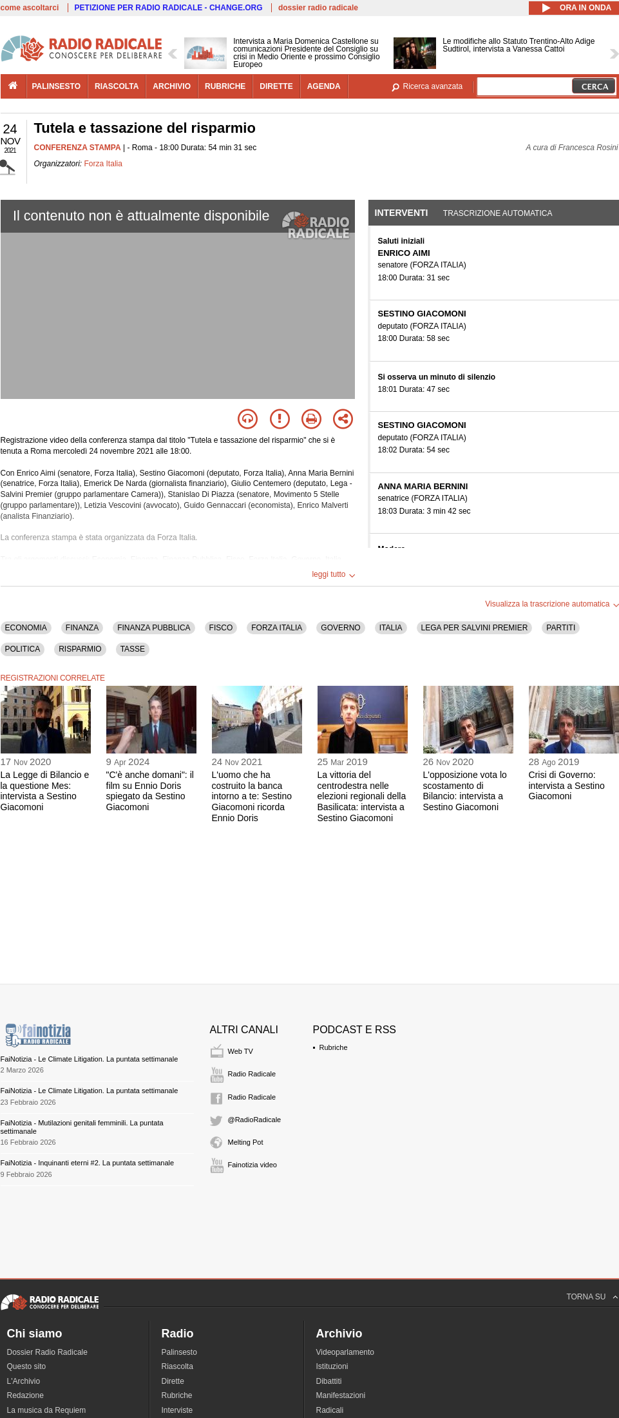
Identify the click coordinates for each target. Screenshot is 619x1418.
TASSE (132, 649)
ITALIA (391, 627)
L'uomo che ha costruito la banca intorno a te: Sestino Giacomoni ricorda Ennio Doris (252, 796)
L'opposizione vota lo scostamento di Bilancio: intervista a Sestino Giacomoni (465, 791)
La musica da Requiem (46, 1410)
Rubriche (333, 1047)
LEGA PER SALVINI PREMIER (474, 627)
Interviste (177, 1410)
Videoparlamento (345, 1352)
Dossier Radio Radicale (47, 1352)
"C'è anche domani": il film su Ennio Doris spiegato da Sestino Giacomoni (150, 791)
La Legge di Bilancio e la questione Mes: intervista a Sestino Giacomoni (45, 791)
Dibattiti (329, 1381)
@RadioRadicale (254, 1119)
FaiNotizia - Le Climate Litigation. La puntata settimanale (89, 1059)
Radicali (330, 1410)
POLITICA (23, 649)
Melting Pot (245, 1142)
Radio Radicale (252, 1074)
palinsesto (56, 86)
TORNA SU (585, 1296)
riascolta (116, 86)
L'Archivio (24, 1381)
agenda (324, 86)
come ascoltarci (30, 7)
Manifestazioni (341, 1395)
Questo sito (26, 1366)
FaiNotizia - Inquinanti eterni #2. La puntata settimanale (88, 1163)
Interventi (401, 213)
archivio (172, 86)
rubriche (225, 86)
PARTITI (560, 627)
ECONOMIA (26, 627)
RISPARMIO (80, 649)
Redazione (25, 1395)
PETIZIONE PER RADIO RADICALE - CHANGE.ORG (169, 7)
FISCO (221, 627)
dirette (276, 86)
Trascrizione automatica (498, 213)
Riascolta (177, 1366)
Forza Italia (103, 163)
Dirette (173, 1381)
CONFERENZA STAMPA (77, 147)
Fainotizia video (252, 1165)
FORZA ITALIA (276, 627)
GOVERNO (340, 627)
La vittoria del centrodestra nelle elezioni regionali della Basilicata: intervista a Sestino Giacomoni (362, 796)
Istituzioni (332, 1366)
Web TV (240, 1051)
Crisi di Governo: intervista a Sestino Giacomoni (567, 786)
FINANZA (82, 627)
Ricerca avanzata (433, 86)
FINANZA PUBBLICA (153, 627)
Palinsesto (179, 1352)
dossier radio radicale (318, 7)
